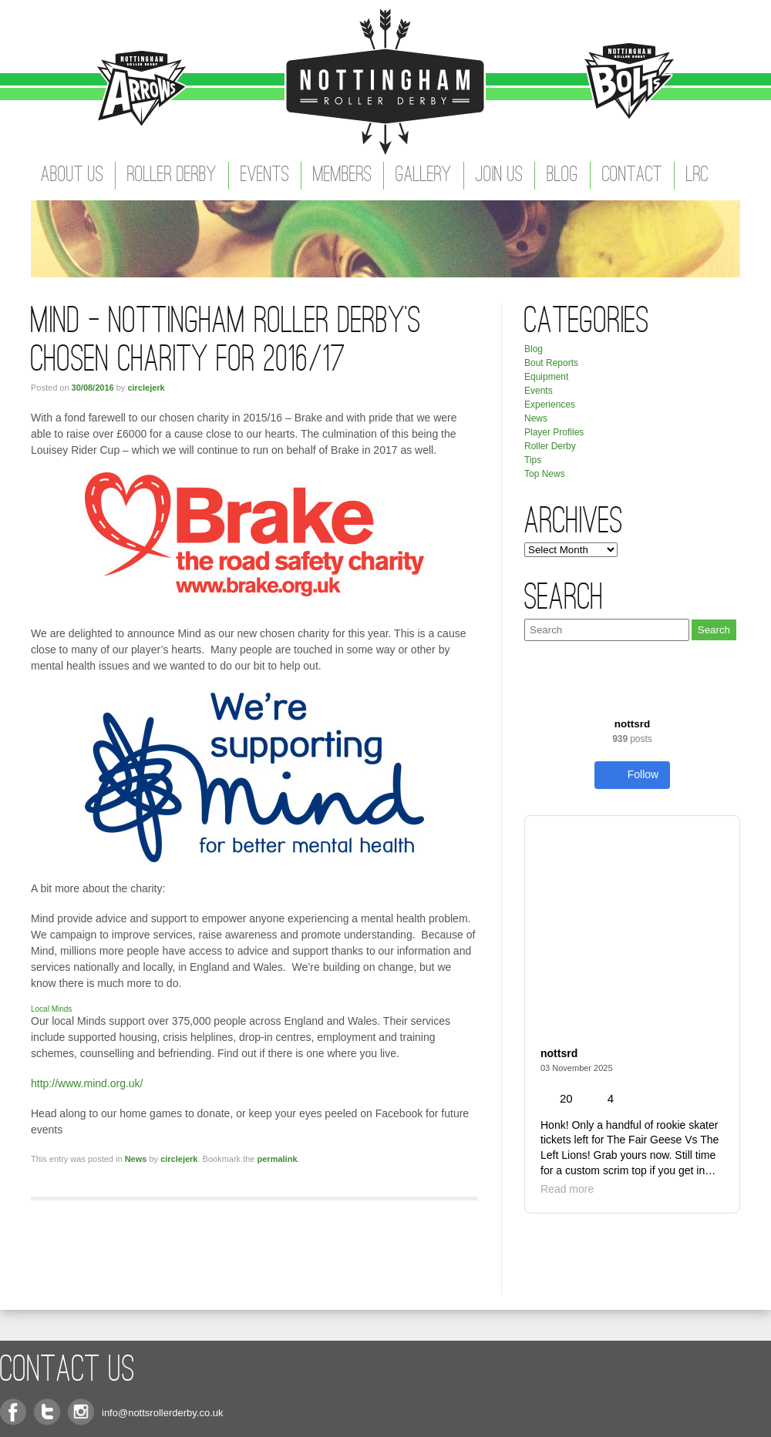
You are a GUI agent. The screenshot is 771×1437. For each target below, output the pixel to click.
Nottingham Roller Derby (385, 81)
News (136, 1158)
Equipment (546, 376)
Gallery (424, 175)
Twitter (47, 1411)
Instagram (81, 1411)
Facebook (13, 1411)
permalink (278, 1158)
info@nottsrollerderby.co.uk (162, 1413)
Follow (632, 775)
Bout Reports (551, 363)
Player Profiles (554, 432)
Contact (632, 175)
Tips (532, 460)
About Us (72, 175)
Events (265, 175)
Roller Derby (172, 175)
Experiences (549, 404)
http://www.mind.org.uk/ (87, 1083)
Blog (562, 175)
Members (342, 175)
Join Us (499, 175)
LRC (697, 175)
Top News (544, 473)
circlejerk (145, 387)
